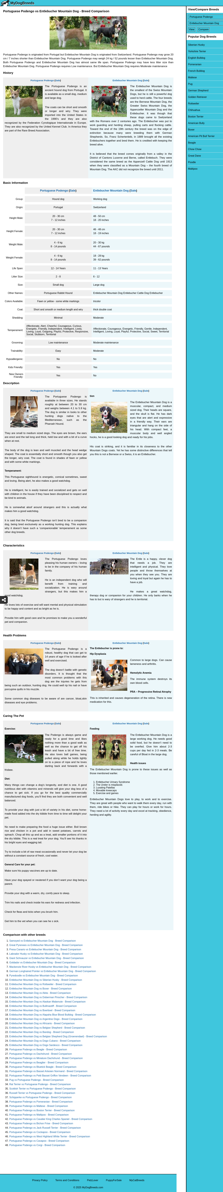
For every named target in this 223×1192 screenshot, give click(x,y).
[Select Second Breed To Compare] (200, 23)
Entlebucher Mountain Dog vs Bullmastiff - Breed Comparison (43, 1006)
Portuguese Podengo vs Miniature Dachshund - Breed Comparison (46, 1058)
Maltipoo (183, 168)
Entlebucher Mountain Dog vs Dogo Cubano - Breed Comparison (45, 1040)
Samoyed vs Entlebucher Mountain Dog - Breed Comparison (42, 940)
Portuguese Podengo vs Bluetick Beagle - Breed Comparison (42, 1067)
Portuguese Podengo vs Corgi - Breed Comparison (37, 1145)
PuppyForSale (114, 1180)
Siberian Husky (187, 44)
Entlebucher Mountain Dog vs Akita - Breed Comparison (40, 993)
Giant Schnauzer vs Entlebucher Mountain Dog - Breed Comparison (46, 958)
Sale (57, 80)
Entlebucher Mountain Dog (127, 80)
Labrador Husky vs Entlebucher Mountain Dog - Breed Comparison (46, 953)
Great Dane (185, 155)
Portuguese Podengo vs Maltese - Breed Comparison (38, 1106)
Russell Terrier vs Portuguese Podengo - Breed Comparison (42, 1093)
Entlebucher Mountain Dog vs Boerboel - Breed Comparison (42, 1010)
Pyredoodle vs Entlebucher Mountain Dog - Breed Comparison (43, 975)
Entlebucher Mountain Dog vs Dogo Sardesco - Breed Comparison (45, 1045)
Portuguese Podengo (42, 80)
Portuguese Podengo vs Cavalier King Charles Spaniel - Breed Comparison (50, 1119)
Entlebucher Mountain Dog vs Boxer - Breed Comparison (40, 988)
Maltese (183, 77)
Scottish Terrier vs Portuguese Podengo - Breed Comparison (42, 1088)
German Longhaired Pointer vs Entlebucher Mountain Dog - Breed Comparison (52, 971)
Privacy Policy (40, 1180)
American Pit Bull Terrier (192, 136)
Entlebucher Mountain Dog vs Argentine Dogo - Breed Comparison (45, 1019)
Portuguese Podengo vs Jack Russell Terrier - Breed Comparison (45, 1127)
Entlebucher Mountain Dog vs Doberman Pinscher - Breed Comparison (48, 997)
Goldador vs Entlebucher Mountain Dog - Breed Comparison (42, 962)
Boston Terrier (186, 116)
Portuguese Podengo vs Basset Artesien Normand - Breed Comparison (48, 1071)
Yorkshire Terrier (188, 51)
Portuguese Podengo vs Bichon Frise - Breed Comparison (41, 1123)
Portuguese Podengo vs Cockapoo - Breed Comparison (39, 1132)
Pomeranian (185, 64)
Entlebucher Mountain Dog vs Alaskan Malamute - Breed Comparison (47, 1001)
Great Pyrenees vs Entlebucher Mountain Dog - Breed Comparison (46, 945)
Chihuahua (184, 110)
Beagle (182, 142)
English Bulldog (187, 58)
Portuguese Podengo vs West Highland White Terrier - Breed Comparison (49, 1136)
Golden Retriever (188, 97)
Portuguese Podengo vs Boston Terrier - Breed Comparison (42, 1110)
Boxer (182, 129)
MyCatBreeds (136, 1180)
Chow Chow (185, 149)
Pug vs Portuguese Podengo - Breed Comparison (36, 1080)
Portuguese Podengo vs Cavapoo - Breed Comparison (39, 1140)
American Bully (187, 123)
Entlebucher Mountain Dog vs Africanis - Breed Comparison (42, 1023)
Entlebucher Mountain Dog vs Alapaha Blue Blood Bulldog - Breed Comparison (52, 1014)
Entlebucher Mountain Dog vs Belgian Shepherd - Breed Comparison (47, 1027)
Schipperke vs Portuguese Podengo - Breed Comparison (40, 1097)
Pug (181, 84)
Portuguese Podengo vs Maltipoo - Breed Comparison (39, 1114)
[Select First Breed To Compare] (200, 16)
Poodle (182, 162)
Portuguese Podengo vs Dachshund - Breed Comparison (40, 1054)
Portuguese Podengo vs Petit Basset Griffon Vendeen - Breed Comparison (50, 1075)
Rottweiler (184, 103)
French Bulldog (187, 71)
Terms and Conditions (67, 1180)
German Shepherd (189, 90)
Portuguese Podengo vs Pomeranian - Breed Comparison (41, 1101)
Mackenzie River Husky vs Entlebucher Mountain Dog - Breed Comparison (50, 967)
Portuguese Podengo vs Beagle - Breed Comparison (38, 1049)
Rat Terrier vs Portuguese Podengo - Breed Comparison (40, 1084)
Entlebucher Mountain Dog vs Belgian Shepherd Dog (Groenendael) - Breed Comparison (58, 1036)
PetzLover (92, 1180)
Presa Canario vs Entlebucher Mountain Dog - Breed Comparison (45, 949)
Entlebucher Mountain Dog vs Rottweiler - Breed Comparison (42, 984)
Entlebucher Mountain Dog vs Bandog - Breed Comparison (41, 1032)
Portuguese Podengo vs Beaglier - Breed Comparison (38, 1062)
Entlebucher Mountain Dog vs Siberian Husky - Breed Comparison (45, 980)
